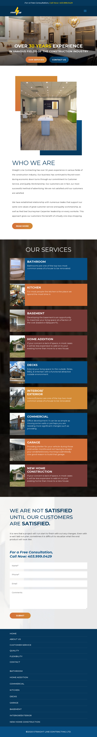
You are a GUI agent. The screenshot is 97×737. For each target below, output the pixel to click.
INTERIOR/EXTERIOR (21, 715)
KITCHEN (14, 690)
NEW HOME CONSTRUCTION (25, 722)
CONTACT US (59, 61)
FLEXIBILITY (16, 656)
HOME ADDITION (19, 677)
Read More (22, 226)
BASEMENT (16, 709)
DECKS (13, 696)
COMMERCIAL (17, 683)
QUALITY (14, 650)
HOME (13, 633)
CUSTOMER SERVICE (20, 645)
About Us (15, 639)
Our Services (36, 61)
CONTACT (15, 662)
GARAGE (14, 702)
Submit (20, 615)
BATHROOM (16, 671)
